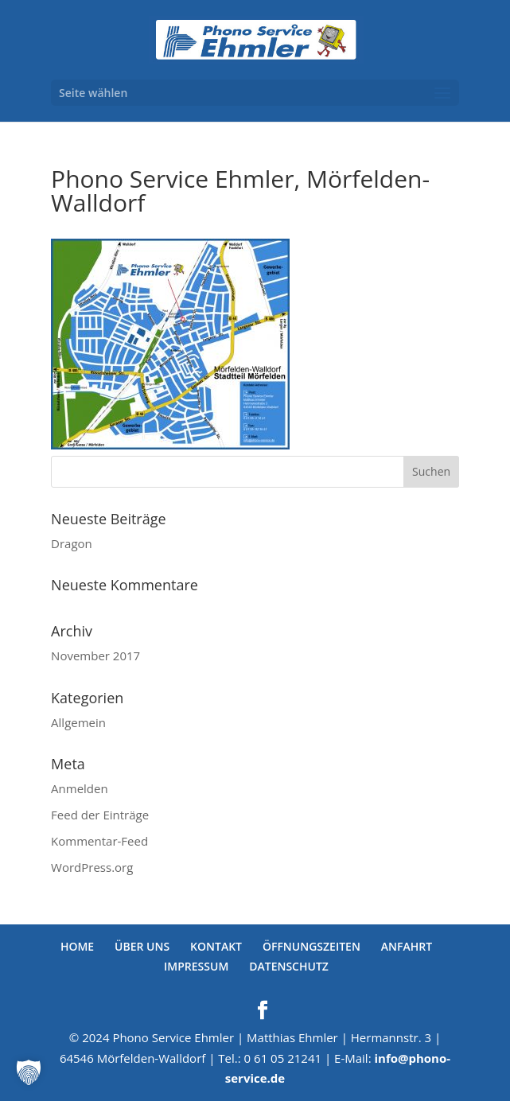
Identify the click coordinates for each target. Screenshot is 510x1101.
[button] (28, 1072)
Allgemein (78, 722)
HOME (77, 946)
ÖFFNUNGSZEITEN (311, 946)
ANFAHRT (406, 946)
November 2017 (95, 655)
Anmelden (79, 788)
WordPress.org (92, 867)
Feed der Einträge (100, 815)
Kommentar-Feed (99, 841)
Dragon (71, 543)
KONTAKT (216, 946)
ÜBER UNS (142, 946)
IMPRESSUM (196, 966)
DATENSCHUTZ (289, 966)
